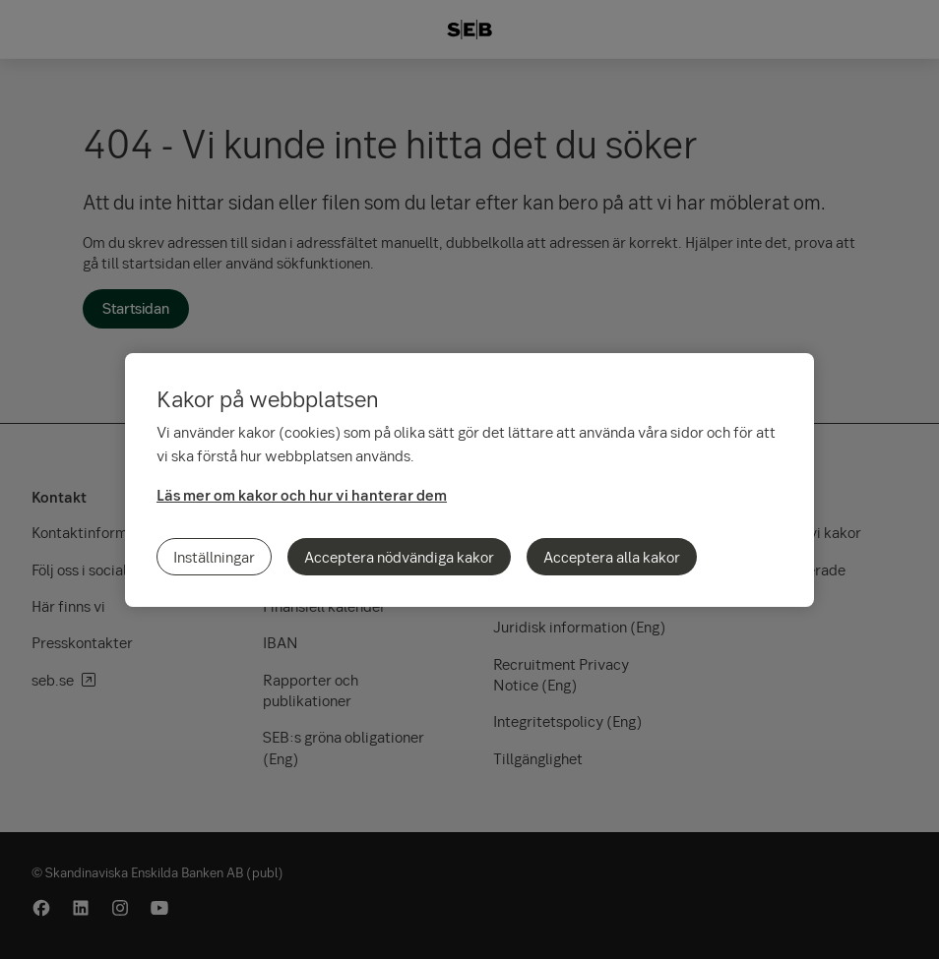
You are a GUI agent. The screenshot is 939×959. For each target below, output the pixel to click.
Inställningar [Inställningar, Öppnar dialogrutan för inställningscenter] (214, 557)
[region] (469, 480)
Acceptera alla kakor (611, 557)
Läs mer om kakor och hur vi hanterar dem (301, 495)
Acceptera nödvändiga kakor (399, 557)
